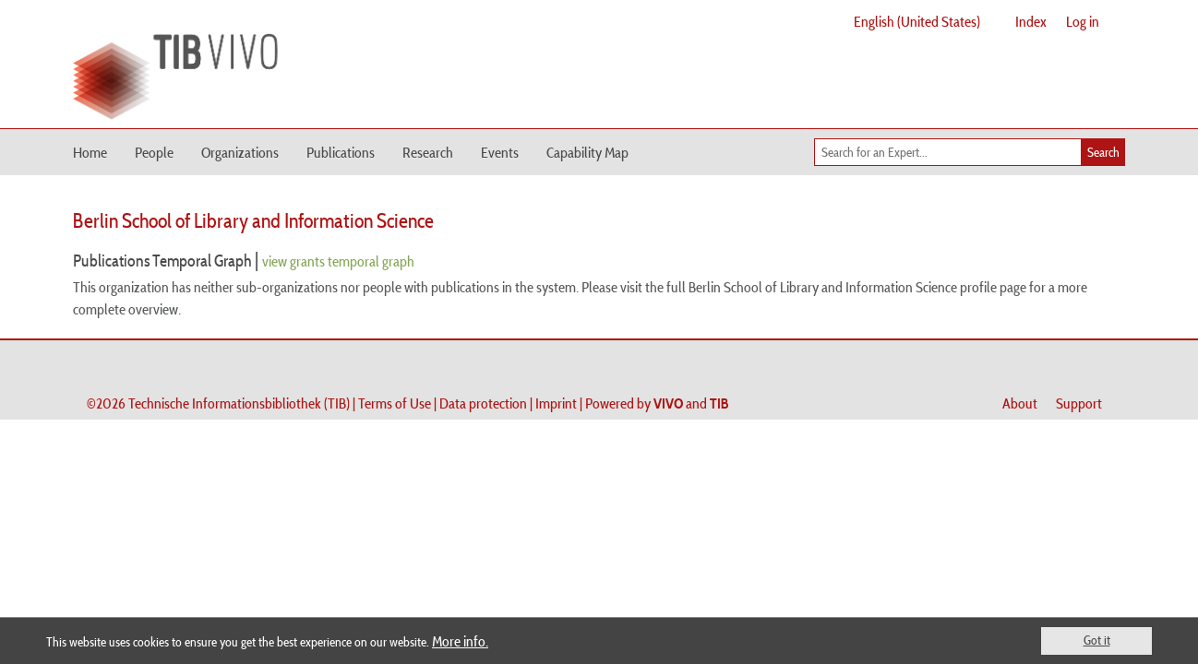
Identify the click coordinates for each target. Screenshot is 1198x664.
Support (1079, 403)
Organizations (240, 152)
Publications (340, 152)
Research (427, 152)
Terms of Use (394, 403)
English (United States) (917, 21)
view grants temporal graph (338, 261)
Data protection (483, 403)
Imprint (556, 403)
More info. (460, 641)
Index (1031, 21)
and (691, 403)
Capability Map (587, 152)
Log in (1082, 21)
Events (500, 152)
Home (90, 152)
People (154, 152)
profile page (993, 287)
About (1019, 403)
